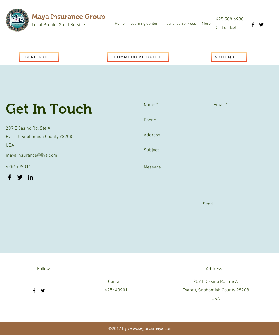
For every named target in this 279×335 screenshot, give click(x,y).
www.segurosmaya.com (150, 328)
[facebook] (253, 25)
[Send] (208, 204)
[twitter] (261, 25)
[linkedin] (30, 177)
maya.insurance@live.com (31, 155)
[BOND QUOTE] (39, 57)
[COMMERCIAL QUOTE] (138, 57)
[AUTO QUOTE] (229, 57)
